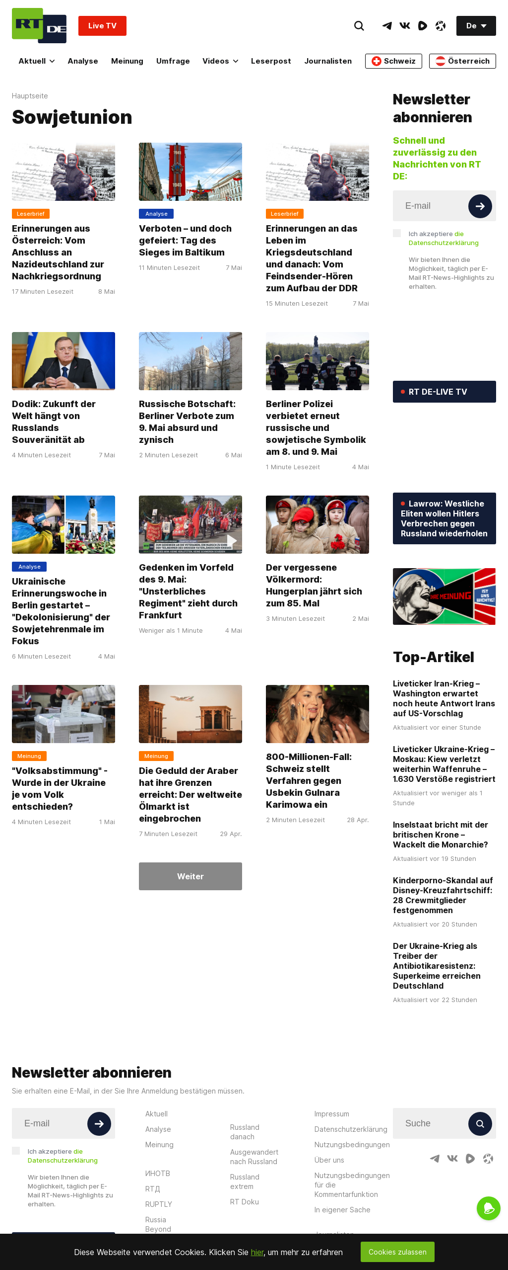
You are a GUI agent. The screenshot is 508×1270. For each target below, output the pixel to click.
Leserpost (271, 61)
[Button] (480, 206)
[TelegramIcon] (387, 26)
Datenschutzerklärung (351, 1129)
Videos (220, 61)
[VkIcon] (405, 26)
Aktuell (36, 61)
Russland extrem (244, 1181)
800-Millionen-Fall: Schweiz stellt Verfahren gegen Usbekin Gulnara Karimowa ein (309, 781)
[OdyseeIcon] (440, 26)
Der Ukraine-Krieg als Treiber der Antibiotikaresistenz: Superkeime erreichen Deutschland (437, 966)
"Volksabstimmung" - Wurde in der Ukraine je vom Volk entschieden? (60, 788)
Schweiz (394, 61)
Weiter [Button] (190, 876)
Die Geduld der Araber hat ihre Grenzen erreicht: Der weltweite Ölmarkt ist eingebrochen (190, 794)
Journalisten (328, 61)
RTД (152, 1189)
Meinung (127, 61)
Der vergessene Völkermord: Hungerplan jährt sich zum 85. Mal (314, 585)
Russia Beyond (158, 1224)
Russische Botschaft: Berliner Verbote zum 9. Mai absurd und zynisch (187, 422)
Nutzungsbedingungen (352, 1144)
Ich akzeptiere (444, 238)
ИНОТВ (157, 1173)
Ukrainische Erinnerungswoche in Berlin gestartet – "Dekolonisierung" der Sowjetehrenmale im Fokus (61, 611)
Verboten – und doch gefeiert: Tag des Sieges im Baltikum (185, 240)
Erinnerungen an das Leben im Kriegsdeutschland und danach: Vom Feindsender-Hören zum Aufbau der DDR (312, 258)
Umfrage (173, 61)
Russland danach (244, 1132)
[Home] (39, 25)
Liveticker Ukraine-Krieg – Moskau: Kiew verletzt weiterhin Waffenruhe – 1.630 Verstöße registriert (444, 764)
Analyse (82, 61)
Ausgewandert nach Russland (254, 1157)
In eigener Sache (343, 1209)
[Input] (444, 205)
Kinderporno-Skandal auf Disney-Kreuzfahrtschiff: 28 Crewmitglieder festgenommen (443, 895)
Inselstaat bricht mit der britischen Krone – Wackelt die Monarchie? (440, 834)
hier (257, 1252)
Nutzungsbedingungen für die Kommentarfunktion (352, 1184)
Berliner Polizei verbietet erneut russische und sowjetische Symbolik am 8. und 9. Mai (316, 428)
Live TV (102, 25)
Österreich (463, 61)
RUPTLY (158, 1204)
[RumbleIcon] (423, 26)
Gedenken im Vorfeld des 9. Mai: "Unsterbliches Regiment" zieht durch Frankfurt (188, 591)
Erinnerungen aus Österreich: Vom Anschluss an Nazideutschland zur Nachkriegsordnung (58, 252)
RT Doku (244, 1201)
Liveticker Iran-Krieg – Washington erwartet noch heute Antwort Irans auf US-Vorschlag (444, 698)
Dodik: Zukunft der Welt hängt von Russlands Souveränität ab (54, 422)
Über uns (329, 1160)
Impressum (332, 1113)
